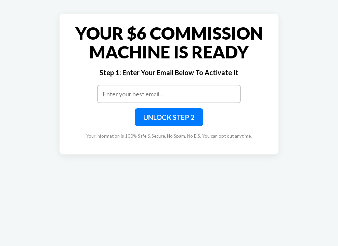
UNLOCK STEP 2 (169, 117)
